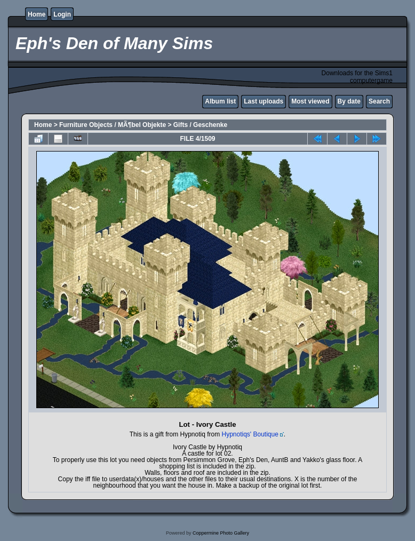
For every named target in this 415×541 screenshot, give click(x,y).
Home (36, 14)
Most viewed (310, 101)
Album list (220, 101)
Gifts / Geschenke (200, 125)
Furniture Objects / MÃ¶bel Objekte (112, 125)
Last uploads (263, 101)
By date (349, 101)
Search (379, 101)
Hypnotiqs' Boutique (250, 434)
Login (62, 14)
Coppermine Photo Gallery (221, 533)
